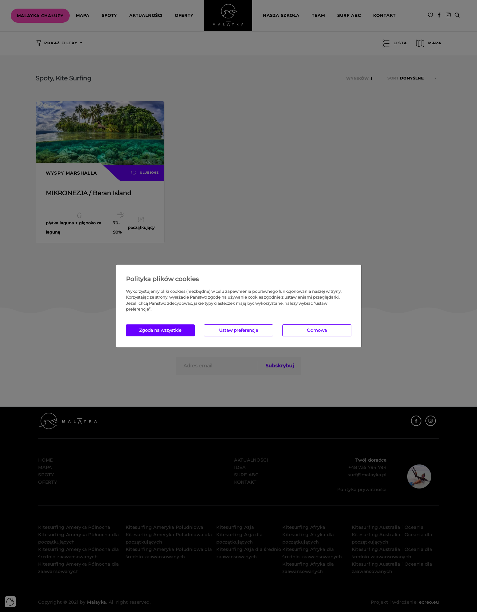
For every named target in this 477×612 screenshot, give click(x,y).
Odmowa (317, 330)
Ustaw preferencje (238, 330)
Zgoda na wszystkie (160, 330)
